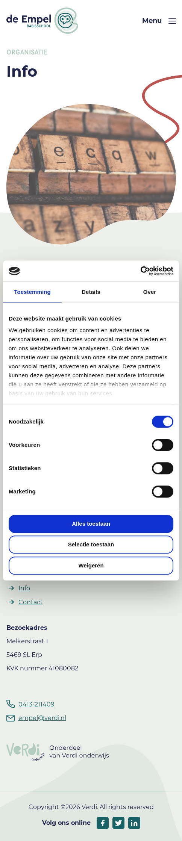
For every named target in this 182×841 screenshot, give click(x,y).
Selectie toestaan (91, 544)
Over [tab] (149, 292)
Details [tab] (91, 292)
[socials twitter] (118, 823)
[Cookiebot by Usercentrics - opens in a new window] (140, 271)
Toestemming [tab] (32, 292)
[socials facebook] (102, 823)
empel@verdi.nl (42, 718)
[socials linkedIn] (134, 823)
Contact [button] (30, 602)
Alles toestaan (91, 523)
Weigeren (90, 565)
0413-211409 (36, 704)
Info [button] (24, 588)
